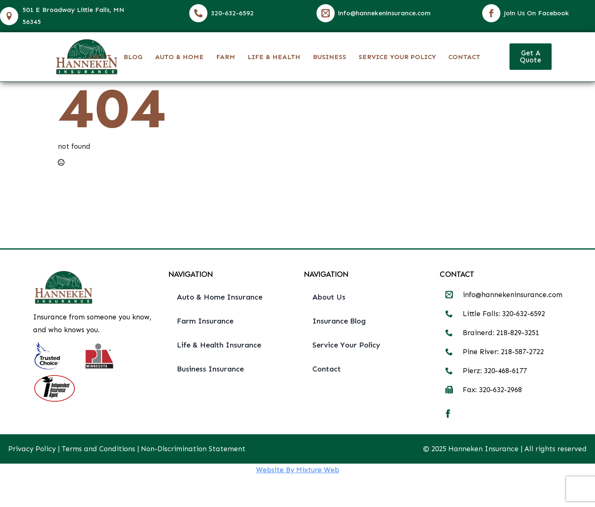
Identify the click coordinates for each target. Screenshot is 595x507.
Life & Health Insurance (219, 345)
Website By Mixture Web (297, 470)
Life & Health (274, 57)
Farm (225, 57)
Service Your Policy (397, 57)
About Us (328, 297)
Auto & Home (179, 57)
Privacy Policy (32, 449)
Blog (133, 57)
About (99, 57)
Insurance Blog (339, 321)
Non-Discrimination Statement (193, 449)
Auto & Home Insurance (219, 297)
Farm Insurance (205, 321)
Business (329, 57)
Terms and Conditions (98, 449)
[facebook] (448, 413)
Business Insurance (210, 369)
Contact (464, 57)
